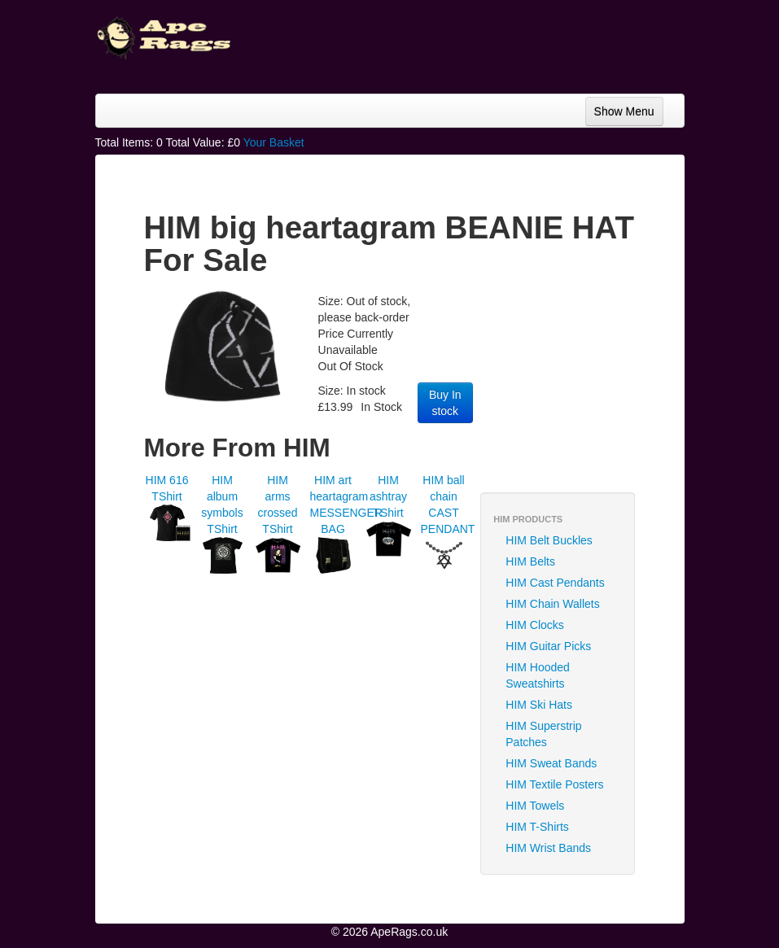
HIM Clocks (534, 624)
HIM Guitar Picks (548, 646)
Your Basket (273, 142)
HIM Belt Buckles (549, 540)
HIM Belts (530, 561)
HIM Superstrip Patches (543, 734)
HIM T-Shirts (537, 826)
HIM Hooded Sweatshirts (537, 675)
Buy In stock (445, 402)
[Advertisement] (599, 386)
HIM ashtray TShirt (388, 496)
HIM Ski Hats (538, 704)
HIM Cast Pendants (554, 582)
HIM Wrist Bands (548, 847)
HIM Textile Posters (554, 784)
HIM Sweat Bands (551, 763)
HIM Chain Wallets (552, 603)
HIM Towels (534, 805)
